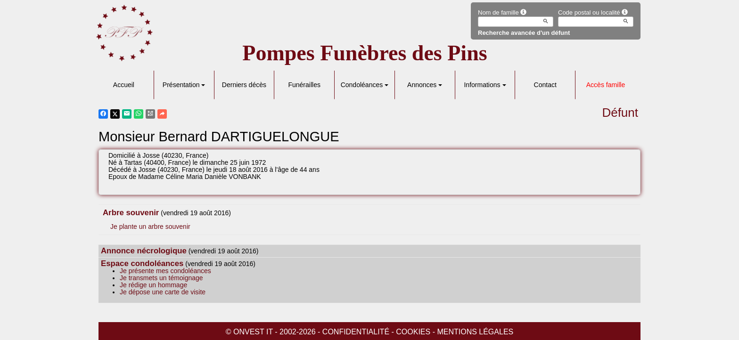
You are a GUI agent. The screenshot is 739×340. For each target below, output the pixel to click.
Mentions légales (475, 332)
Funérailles (304, 85)
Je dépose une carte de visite (162, 292)
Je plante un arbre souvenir (150, 226)
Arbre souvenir (131, 212)
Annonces (424, 85)
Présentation (184, 85)
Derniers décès (244, 85)
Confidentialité (355, 332)
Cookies (413, 332)
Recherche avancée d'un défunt (524, 32)
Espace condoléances (142, 263)
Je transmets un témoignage (161, 278)
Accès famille (605, 85)
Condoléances (365, 85)
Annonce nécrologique (144, 250)
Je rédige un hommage (153, 285)
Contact (545, 85)
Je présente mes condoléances (165, 271)
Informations (485, 85)
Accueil (123, 85)
